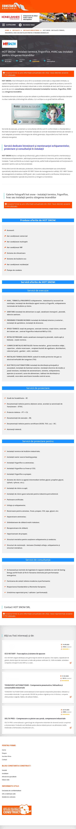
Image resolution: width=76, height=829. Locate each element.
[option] (38, 17)
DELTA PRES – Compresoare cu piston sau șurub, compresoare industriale (35, 717)
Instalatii (16, 30)
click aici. (12, 75)
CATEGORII (9, 24)
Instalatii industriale (31, 30)
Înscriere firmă (27, 25)
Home (7, 30)
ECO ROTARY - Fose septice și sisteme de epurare (25, 653)
